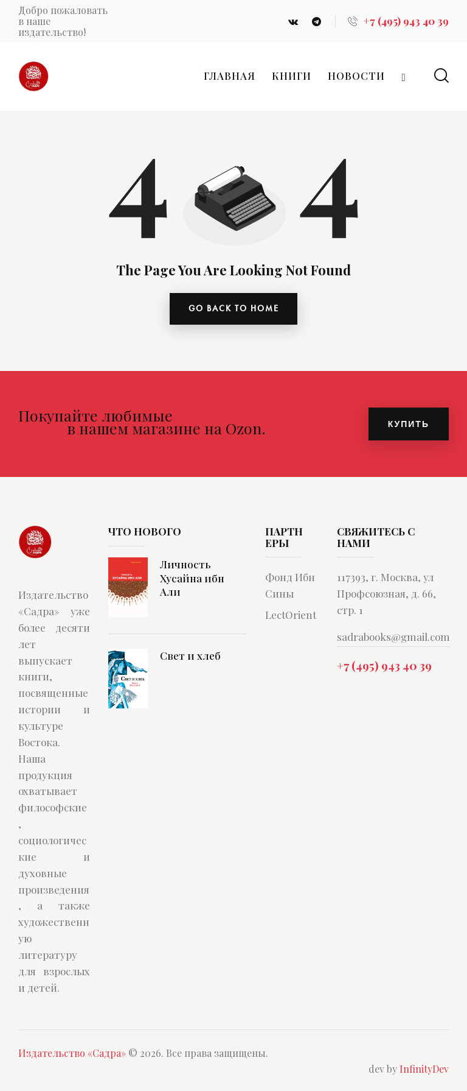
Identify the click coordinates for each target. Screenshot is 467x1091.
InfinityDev (424, 1070)
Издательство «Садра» (72, 1054)
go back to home (234, 309)
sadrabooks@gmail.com (393, 637)
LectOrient (290, 616)
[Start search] (441, 75)
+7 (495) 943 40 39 (384, 666)
